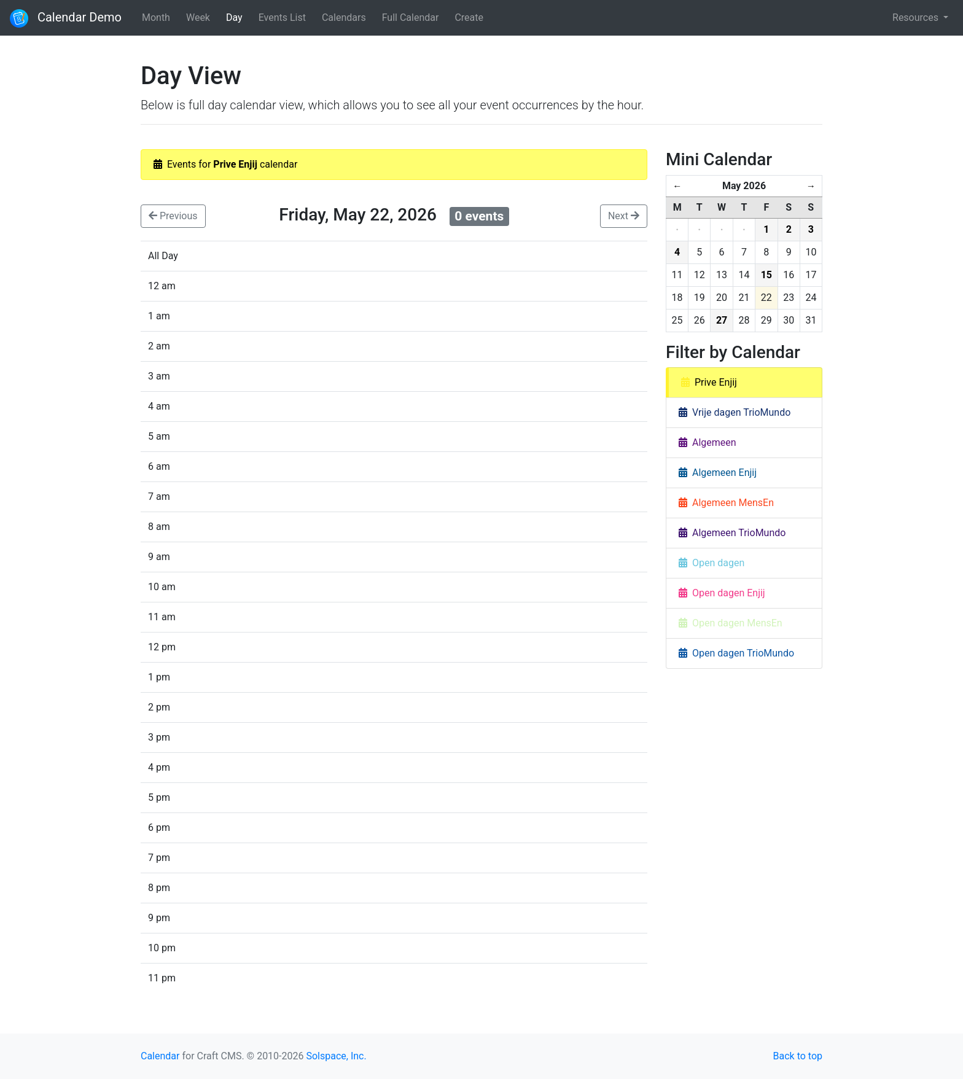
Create (468, 17)
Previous (173, 216)
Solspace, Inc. (336, 1056)
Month (156, 17)
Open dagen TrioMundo (736, 653)
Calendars (344, 17)
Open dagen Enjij (722, 593)
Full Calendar (410, 17)
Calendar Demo (66, 18)
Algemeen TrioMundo (732, 533)
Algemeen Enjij (718, 472)
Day (234, 17)
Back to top (797, 1056)
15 (766, 275)
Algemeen (707, 442)
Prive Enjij (709, 382)
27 (721, 320)
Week (198, 17)
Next (623, 216)
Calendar (160, 1056)
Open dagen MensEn (730, 623)
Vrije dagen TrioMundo (734, 412)
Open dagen (711, 563)
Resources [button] (916, 17)
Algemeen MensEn (726, 502)
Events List (282, 17)
